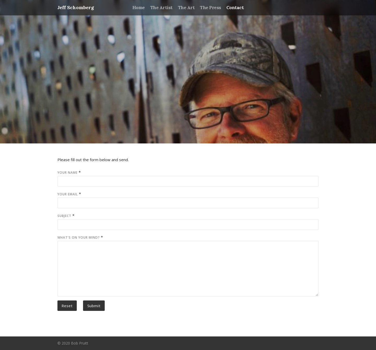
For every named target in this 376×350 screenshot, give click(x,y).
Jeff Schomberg (75, 7)
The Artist (161, 7)
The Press (210, 7)
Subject (64, 216)
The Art (186, 7)
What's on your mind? (78, 237)
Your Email (67, 194)
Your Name (67, 172)
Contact (235, 7)
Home (138, 7)
